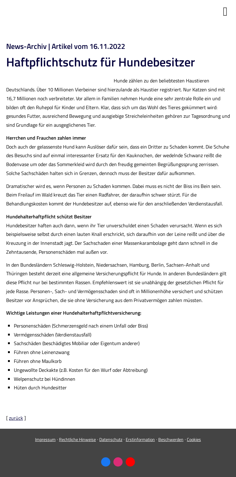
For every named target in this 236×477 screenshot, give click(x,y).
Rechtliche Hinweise (77, 439)
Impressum (45, 439)
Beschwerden (170, 439)
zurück (16, 418)
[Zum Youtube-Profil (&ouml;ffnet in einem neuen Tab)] (130, 462)
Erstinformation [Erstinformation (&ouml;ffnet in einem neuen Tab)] (140, 439)
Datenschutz (110, 439)
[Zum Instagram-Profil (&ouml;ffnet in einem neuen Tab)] (118, 462)
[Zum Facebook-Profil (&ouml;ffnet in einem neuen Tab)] (105, 462)
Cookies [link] (194, 439)
